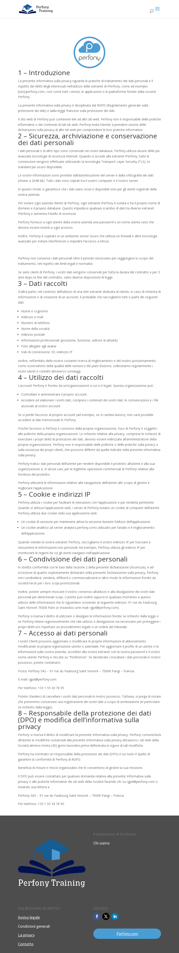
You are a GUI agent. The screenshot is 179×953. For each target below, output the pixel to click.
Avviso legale (29, 917)
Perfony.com (127, 933)
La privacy (26, 935)
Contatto (26, 943)
